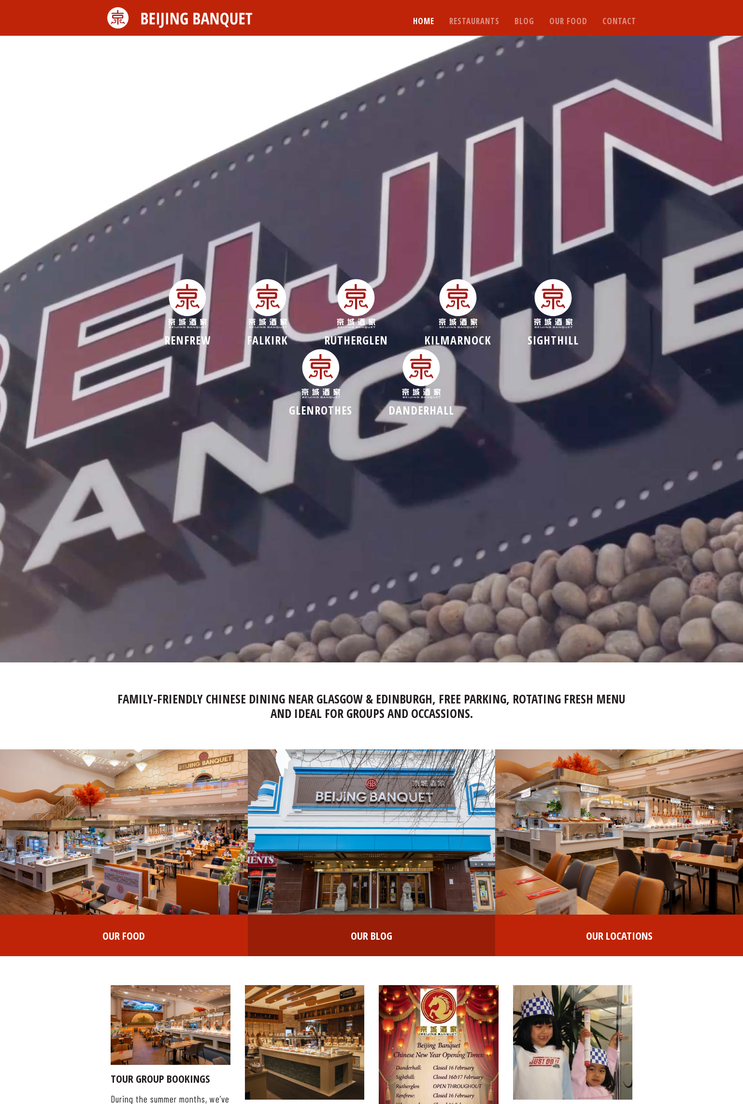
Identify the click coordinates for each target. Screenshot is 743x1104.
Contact (619, 21)
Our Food (568, 21)
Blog (524, 21)
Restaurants (474, 21)
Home (423, 21)
